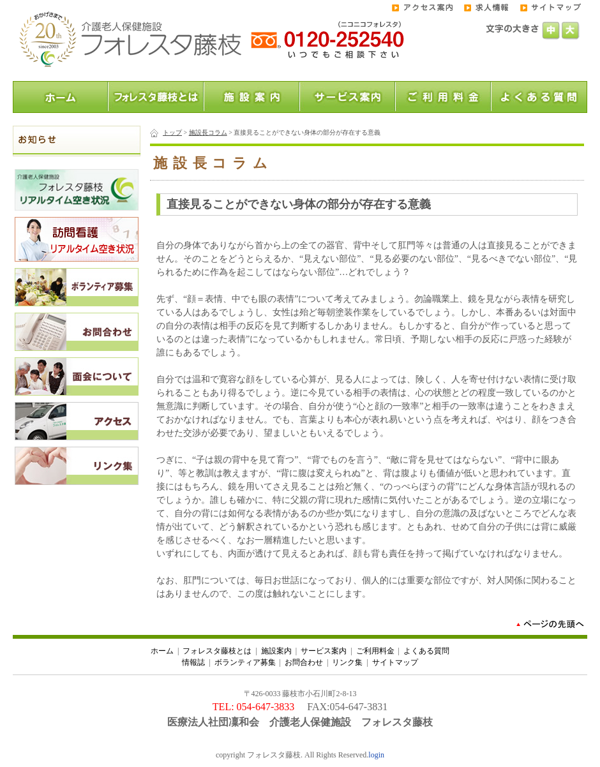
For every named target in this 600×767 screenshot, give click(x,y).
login (376, 754)
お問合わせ (304, 662)
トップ (172, 132)
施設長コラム (208, 132)
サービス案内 (324, 650)
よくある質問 (426, 650)
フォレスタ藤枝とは (217, 650)
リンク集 (347, 662)
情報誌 (193, 662)
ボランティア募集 (245, 662)
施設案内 (276, 650)
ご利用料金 (375, 650)
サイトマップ (395, 662)
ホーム (162, 650)
